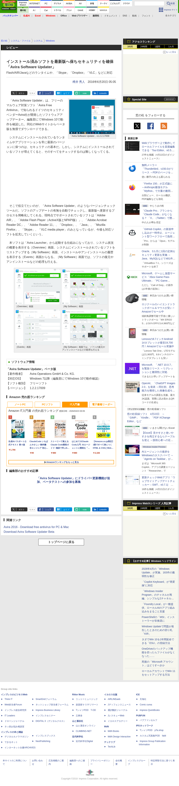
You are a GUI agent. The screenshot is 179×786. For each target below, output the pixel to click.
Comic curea (146, 704)
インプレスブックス (45, 735)
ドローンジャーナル (14, 721)
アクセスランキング (143, 41)
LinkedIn (103, 93)
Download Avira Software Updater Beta (29, 531)
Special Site (139, 99)
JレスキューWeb (116, 715)
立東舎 (79, 715)
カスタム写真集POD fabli (153, 735)
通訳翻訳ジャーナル (117, 710)
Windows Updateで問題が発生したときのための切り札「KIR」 (158, 630)
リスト (32, 93)
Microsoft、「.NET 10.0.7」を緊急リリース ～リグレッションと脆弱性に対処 (157, 368)
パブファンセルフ (148, 720)
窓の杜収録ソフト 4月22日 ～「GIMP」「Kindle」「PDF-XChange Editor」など (148, 417)
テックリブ (109, 742)
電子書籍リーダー (102, 404)
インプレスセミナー (45, 715)
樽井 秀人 (79, 81)
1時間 (130, 46)
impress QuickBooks (150, 710)
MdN (106, 726)
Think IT (8, 699)
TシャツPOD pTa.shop (151, 730)
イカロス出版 (110, 694)
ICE (138, 694)
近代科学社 (77, 736)
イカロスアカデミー (117, 721)
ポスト (22, 93)
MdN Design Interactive (119, 736)
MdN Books (113, 731)
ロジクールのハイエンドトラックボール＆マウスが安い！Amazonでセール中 (158, 308)
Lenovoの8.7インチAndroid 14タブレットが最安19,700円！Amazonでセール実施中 (158, 343)
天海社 (143, 699)
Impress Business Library (48, 710)
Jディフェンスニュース (119, 704)
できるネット (11, 742)
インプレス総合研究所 (15, 710)
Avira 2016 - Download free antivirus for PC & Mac (36, 527)
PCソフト (47, 404)
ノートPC (20, 404)
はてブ (66, 93)
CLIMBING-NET (84, 731)
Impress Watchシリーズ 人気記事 (151, 503)
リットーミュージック (87, 699)
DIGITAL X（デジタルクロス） (51, 721)
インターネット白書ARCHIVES (20, 747)
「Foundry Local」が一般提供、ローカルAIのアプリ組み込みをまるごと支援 (158, 608)
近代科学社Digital (84, 741)
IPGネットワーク (144, 725)
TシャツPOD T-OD (86, 710)
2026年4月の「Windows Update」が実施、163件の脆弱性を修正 (158, 572)
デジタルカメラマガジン (17, 736)
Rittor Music (78, 694)
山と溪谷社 (77, 721)
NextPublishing (43, 741)
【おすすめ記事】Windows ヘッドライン (154, 561)
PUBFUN (140, 715)
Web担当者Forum (13, 704)
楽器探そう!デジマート (87, 704)
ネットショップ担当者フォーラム (52, 704)
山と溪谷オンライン (86, 725)
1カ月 (171, 46)
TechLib (111, 746)
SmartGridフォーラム (46, 699)
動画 (134, 15)
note (85, 93)
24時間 (143, 46)
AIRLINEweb (114, 699)
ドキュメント (110, 15)
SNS (125, 15)
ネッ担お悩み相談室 (14, 726)
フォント (146, 15)
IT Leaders (10, 715)
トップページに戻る (61, 542)
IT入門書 (75, 404)
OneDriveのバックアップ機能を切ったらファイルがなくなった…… (158, 652)
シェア (48, 93)
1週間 (157, 46)
